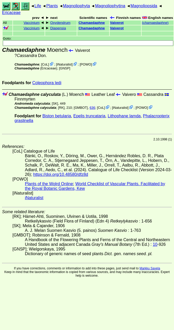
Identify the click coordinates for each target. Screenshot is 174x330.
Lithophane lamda (124, 116)
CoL (45, 64)
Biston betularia (57, 116)
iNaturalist (64, 64)
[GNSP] (64, 68)
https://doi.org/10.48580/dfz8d (60, 174)
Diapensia (58, 28)
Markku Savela (150, 268)
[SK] (55, 103)
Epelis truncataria (89, 116)
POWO (86, 64)
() (155, 23)
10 (155, 244)
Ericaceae (11, 12)
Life (37, 6)
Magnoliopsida (143, 6)
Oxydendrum (60, 23)
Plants (52, 6)
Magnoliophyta (76, 6)
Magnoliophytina (110, 6)
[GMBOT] (81, 108)
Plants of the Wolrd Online (49, 184)
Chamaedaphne (92, 23)
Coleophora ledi (46, 83)
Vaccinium (32, 23)
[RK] (61, 108)
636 (92, 108)
